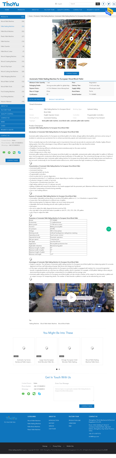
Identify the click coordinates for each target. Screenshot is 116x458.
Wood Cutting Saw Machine (12, 72)
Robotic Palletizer (12, 102)
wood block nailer (64, 323)
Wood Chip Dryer (12, 67)
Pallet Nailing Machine (12, 26)
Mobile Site (70, 446)
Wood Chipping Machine (12, 56)
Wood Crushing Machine (12, 61)
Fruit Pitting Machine (12, 97)
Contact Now (71, 73)
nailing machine (34, 323)
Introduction (54, 420)
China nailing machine (15, 450)
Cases (3, 126)
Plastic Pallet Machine (12, 36)
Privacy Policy (57, 446)
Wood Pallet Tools (12, 87)
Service (51, 426)
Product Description (56, 99)
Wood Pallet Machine (12, 21)
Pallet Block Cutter (12, 51)
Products (21, 10)
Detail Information (36, 99)
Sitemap (44, 446)
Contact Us (77, 10)
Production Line (75, 420)
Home (7, 10)
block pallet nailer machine (49, 323)
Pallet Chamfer (12, 46)
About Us (35, 10)
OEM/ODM (72, 423)
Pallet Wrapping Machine (12, 77)
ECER (105, 450)
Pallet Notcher (12, 41)
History (51, 423)
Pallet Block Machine (12, 31)
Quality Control (63, 10)
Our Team (52, 429)
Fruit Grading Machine (12, 92)
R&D (70, 426)
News (3, 122)
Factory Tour (49, 10)
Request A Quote (93, 10)
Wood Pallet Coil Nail (12, 82)
